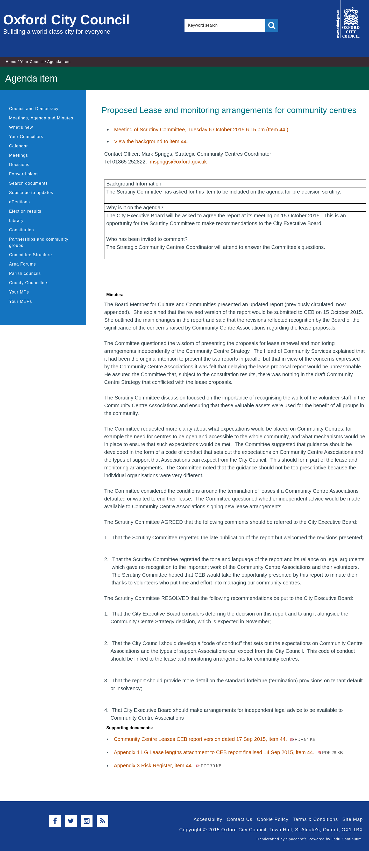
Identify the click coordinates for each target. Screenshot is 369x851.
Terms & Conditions (315, 819)
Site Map (352, 819)
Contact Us (239, 819)
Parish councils (25, 273)
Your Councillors (26, 136)
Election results (25, 211)
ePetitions (19, 202)
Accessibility (208, 819)
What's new (21, 127)
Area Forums (22, 264)
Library (16, 220)
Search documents (28, 183)
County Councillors (28, 283)
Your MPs (19, 292)
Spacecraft (296, 839)
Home (11, 62)
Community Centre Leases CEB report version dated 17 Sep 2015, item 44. (214, 739)
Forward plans (24, 174)
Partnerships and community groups (38, 242)
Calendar (18, 146)
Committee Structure (30, 255)
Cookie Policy (272, 819)
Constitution (21, 230)
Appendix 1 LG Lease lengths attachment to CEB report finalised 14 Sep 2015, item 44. (228, 752)
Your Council (32, 62)
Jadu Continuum (346, 839)
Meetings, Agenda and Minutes (41, 118)
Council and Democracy (34, 108)
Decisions (19, 164)
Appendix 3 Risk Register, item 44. (168, 765)
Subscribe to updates (31, 192)
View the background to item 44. (151, 141)
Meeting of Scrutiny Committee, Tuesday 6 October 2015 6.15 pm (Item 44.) (201, 129)
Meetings (18, 155)
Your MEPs (20, 301)
